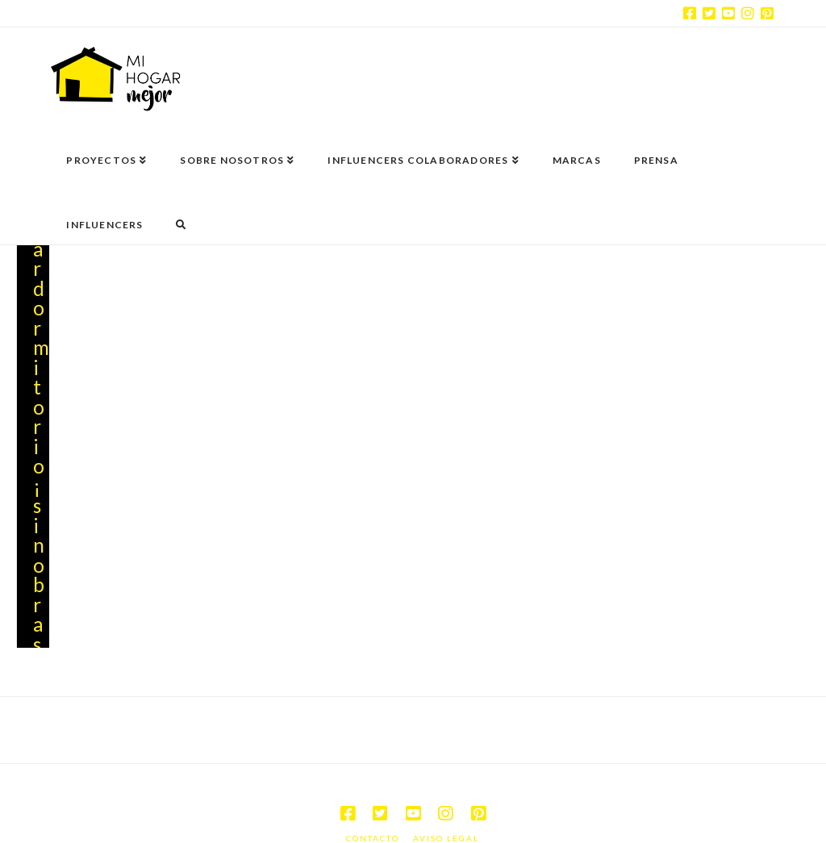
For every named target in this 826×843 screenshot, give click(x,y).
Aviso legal (446, 805)
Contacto (372, 805)
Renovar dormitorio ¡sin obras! (40, 406)
